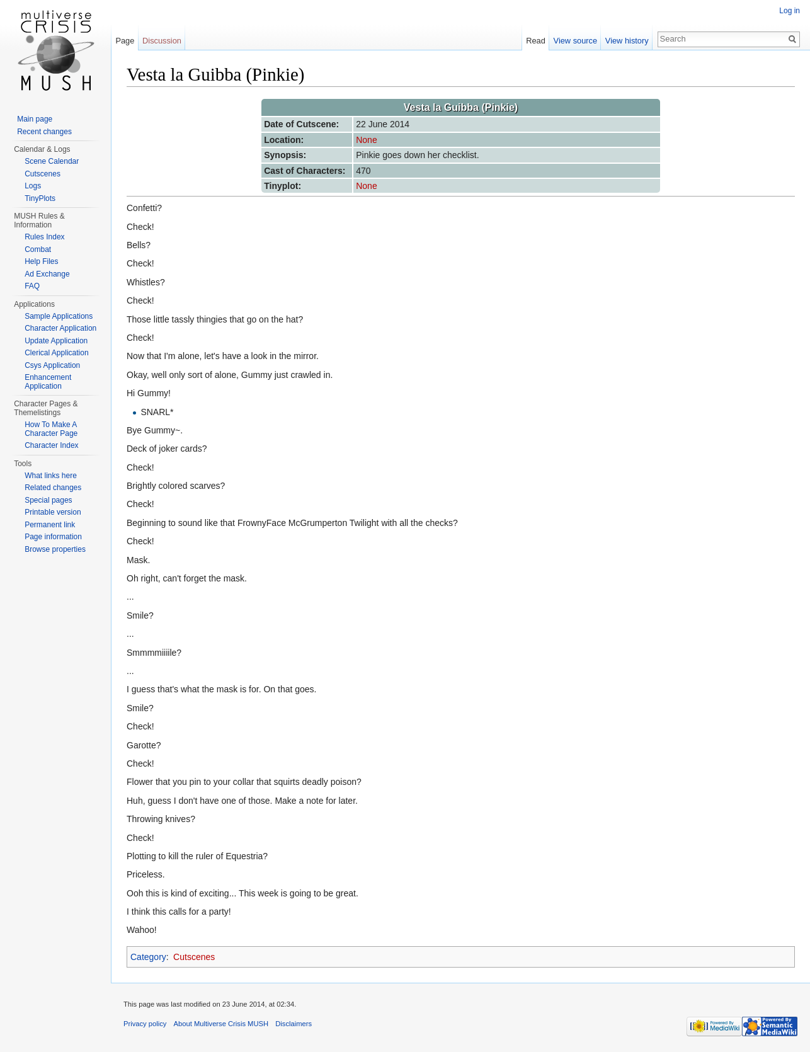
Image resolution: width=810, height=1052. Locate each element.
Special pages (48, 500)
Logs (33, 185)
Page (124, 40)
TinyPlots (40, 198)
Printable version (53, 512)
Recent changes (44, 131)
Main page (34, 119)
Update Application (56, 340)
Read (535, 40)
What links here (51, 475)
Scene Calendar (52, 161)
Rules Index (44, 236)
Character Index (51, 445)
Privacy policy (144, 1023)
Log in (789, 10)
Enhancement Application (48, 382)
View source (575, 40)
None (366, 140)
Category (148, 957)
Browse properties (55, 549)
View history (627, 40)
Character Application (60, 328)
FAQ (32, 286)
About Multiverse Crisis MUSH (221, 1023)
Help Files (41, 261)
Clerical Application (56, 352)
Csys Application (52, 365)
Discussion (161, 40)
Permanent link (50, 524)
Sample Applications (59, 316)
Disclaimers (293, 1023)
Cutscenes (194, 957)
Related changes (53, 487)
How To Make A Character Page (51, 429)
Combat (38, 249)
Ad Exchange (47, 274)
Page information (53, 536)
